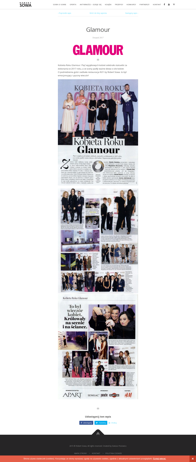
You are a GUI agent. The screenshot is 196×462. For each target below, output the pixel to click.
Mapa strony (80, 453)
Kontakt (157, 4)
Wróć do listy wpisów (98, 13)
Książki (108, 4)
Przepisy (119, 4)
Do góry (98, 434)
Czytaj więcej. (159, 459)
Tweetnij (101, 423)
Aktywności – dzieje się (91, 4)
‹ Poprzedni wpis (64, 13)
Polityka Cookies (113, 453)
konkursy (131, 4)
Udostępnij (86, 423)
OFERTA (73, 4)
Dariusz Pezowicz (119, 446)
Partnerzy (145, 4)
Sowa (27, 5)
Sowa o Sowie (59, 4)
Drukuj (113, 423)
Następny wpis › (131, 13)
